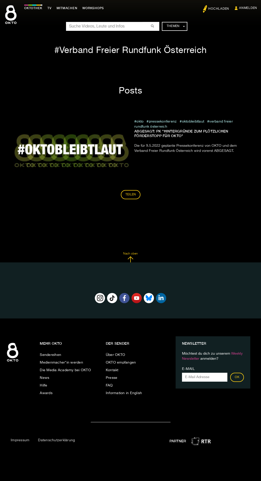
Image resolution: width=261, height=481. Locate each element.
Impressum (20, 440)
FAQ (109, 385)
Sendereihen (50, 355)
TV (49, 8)
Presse (112, 378)
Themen (176, 26)
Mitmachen (67, 8)
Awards (46, 393)
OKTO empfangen (121, 362)
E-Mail (188, 369)
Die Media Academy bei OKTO (65, 370)
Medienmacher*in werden (61, 362)
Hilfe (43, 385)
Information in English (124, 393)
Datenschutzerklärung (56, 440)
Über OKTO (115, 355)
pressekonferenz (163, 121)
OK (237, 377)
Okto (139, 121)
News (44, 378)
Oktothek (33, 8)
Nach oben (130, 257)
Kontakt (112, 370)
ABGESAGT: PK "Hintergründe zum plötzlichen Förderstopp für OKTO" (181, 133)
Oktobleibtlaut (193, 121)
